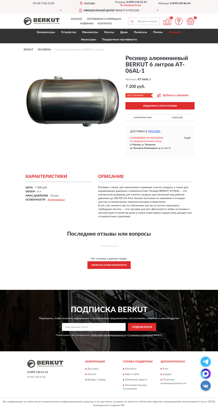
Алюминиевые (56, 199)
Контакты (105, 23)
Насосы (109, 32)
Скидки (167, 374)
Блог (165, 369)
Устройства (68, 32)
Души (124, 32)
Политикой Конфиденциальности (108, 335)
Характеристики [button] (143, 118)
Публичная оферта (136, 379)
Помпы (158, 32)
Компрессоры (46, 32)
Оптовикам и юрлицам (104, 19)
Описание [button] (177, 118)
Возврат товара (96, 379)
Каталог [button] (77, 19)
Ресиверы (175, 32)
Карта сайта (132, 374)
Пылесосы (140, 32)
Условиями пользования (140, 335)
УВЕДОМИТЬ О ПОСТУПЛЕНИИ (160, 106)
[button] (131, 5)
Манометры (90, 32)
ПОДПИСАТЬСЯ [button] (142, 327)
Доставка (93, 369)
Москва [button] (154, 131)
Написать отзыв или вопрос (109, 265)
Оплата (91, 374)
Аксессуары (88, 39)
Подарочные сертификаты (119, 39)
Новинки (86, 23)
